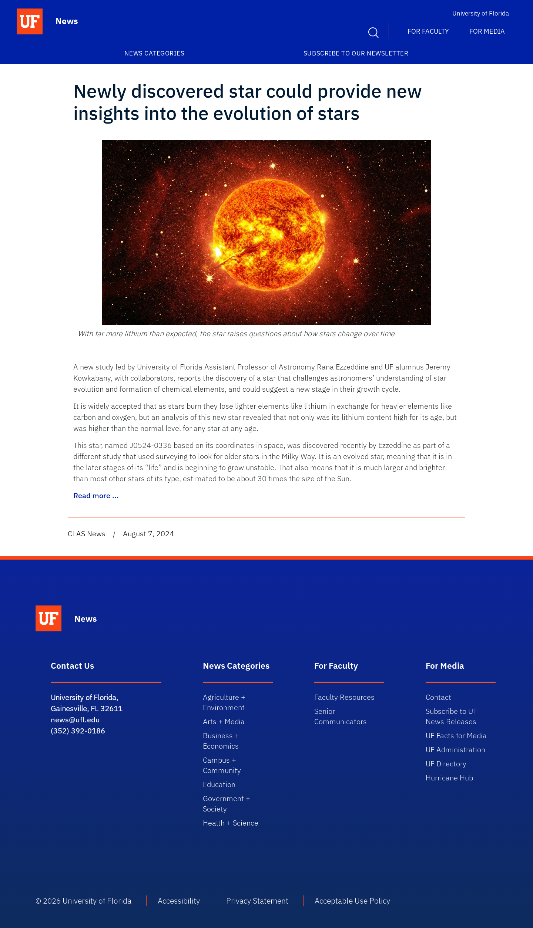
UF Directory (446, 764)
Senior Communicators (340, 716)
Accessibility (179, 900)
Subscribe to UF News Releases (451, 716)
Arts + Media (224, 721)
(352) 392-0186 (78, 731)
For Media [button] (487, 31)
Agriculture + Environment (224, 702)
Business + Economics (221, 740)
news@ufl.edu (75, 720)
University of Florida (480, 13)
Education (219, 784)
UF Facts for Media (456, 735)
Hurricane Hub (449, 778)
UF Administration (455, 750)
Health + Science (230, 823)
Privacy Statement (257, 900)
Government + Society (226, 803)
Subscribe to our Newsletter (356, 53)
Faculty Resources (344, 697)
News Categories (154, 53)
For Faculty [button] (428, 31)
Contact (438, 697)
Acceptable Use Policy (352, 900)
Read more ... (96, 495)
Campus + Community (222, 765)
